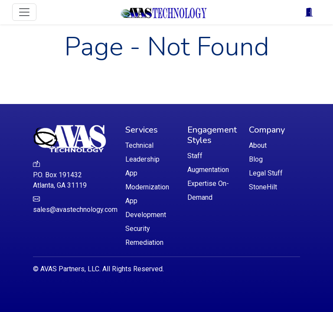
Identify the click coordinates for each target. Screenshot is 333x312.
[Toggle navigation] (24, 12)
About (258, 145)
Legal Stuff (266, 173)
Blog (256, 159)
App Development (145, 208)
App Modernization (147, 180)
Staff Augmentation (208, 163)
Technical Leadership (142, 152)
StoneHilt (263, 187)
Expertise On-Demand (208, 190)
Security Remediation (144, 235)
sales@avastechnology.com (75, 209)
